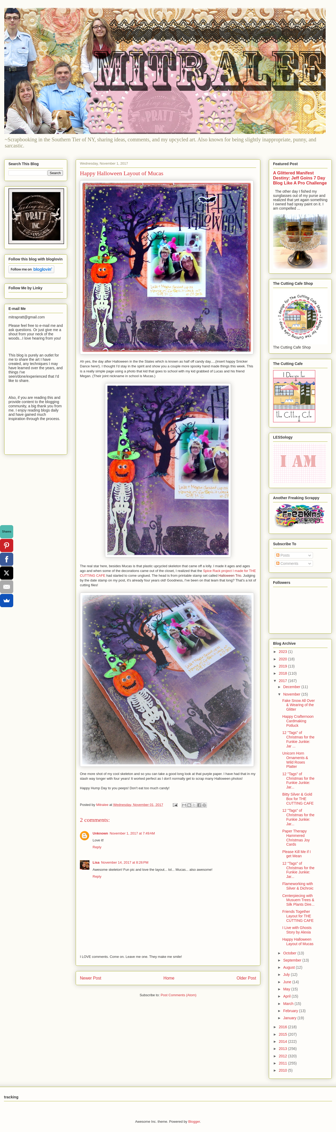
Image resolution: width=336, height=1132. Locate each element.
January (290, 1018)
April (287, 996)
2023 (283, 652)
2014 (283, 1041)
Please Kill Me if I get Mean (296, 854)
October (290, 953)
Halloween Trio (230, 576)
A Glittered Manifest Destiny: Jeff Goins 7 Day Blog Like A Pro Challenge (300, 177)
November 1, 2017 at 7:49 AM (132, 833)
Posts (283, 555)
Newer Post (90, 978)
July (287, 974)
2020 (283, 659)
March (288, 1004)
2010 (283, 1070)
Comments (287, 563)
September (292, 960)
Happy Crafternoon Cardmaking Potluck (298, 721)
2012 (283, 1056)
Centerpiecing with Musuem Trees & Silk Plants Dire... (298, 900)
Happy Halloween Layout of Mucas (298, 941)
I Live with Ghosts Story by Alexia (297, 930)
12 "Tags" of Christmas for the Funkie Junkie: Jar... (298, 780)
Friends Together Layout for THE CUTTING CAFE (298, 916)
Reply (97, 847)
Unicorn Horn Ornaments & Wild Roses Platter (295, 760)
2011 (283, 1063)
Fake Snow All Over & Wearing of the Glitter (298, 705)
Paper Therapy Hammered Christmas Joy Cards (296, 837)
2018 (283, 673)
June (287, 982)
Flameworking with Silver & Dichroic (298, 886)
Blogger (194, 1122)
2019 (283, 666)
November (292, 694)
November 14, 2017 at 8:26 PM (124, 862)
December (292, 687)
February (291, 1011)
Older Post (246, 978)
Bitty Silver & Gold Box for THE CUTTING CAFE (298, 798)
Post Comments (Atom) (178, 995)
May (287, 989)
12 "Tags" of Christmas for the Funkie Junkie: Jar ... (298, 739)
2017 (283, 681)
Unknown (100, 833)
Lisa (96, 862)
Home (169, 978)
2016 (283, 1027)
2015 (283, 1034)
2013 (283, 1049)
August (289, 967)
